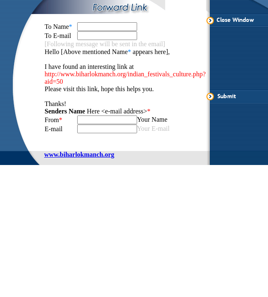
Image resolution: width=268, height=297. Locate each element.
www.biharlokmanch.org (79, 154)
